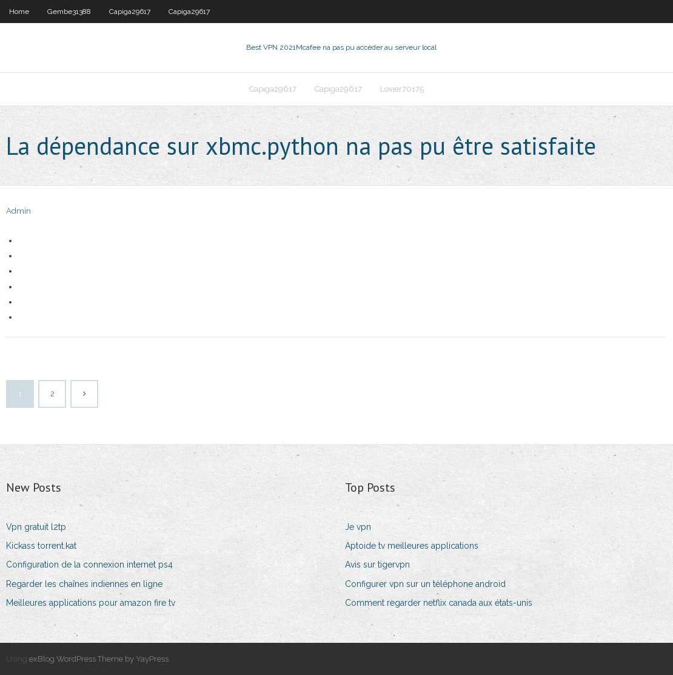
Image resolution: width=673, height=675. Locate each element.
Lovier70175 (402, 88)
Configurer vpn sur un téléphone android (425, 584)
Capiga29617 (129, 11)
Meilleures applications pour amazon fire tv (90, 603)
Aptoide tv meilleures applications (411, 546)
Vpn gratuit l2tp (36, 527)
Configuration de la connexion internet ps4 (89, 564)
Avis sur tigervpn (377, 564)
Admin (18, 210)
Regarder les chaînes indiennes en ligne (84, 584)
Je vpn (358, 527)
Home (19, 11)
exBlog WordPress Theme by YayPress (99, 658)
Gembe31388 (69, 11)
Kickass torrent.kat (41, 546)
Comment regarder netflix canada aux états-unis (438, 603)
